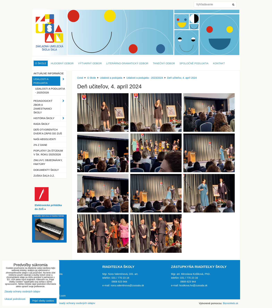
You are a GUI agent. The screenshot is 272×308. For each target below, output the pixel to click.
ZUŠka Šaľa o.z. (44, 175)
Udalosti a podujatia (49, 81)
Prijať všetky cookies (43, 300)
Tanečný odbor (164, 63)
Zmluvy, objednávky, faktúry (47, 162)
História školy (49, 118)
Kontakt (219, 63)
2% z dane (40, 145)
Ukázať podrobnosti (15, 299)
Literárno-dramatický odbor (127, 63)
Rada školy (41, 124)
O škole (40, 63)
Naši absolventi (44, 139)
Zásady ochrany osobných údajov (76, 303)
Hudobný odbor (62, 63)
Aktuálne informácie (48, 73)
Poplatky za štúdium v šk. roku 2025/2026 (48, 152)
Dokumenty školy (46, 170)
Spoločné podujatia (194, 63)
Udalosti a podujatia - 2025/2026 (50, 90)
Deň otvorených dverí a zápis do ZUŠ (47, 131)
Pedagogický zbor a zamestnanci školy (49, 106)
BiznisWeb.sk (230, 303)
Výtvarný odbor (90, 63)
